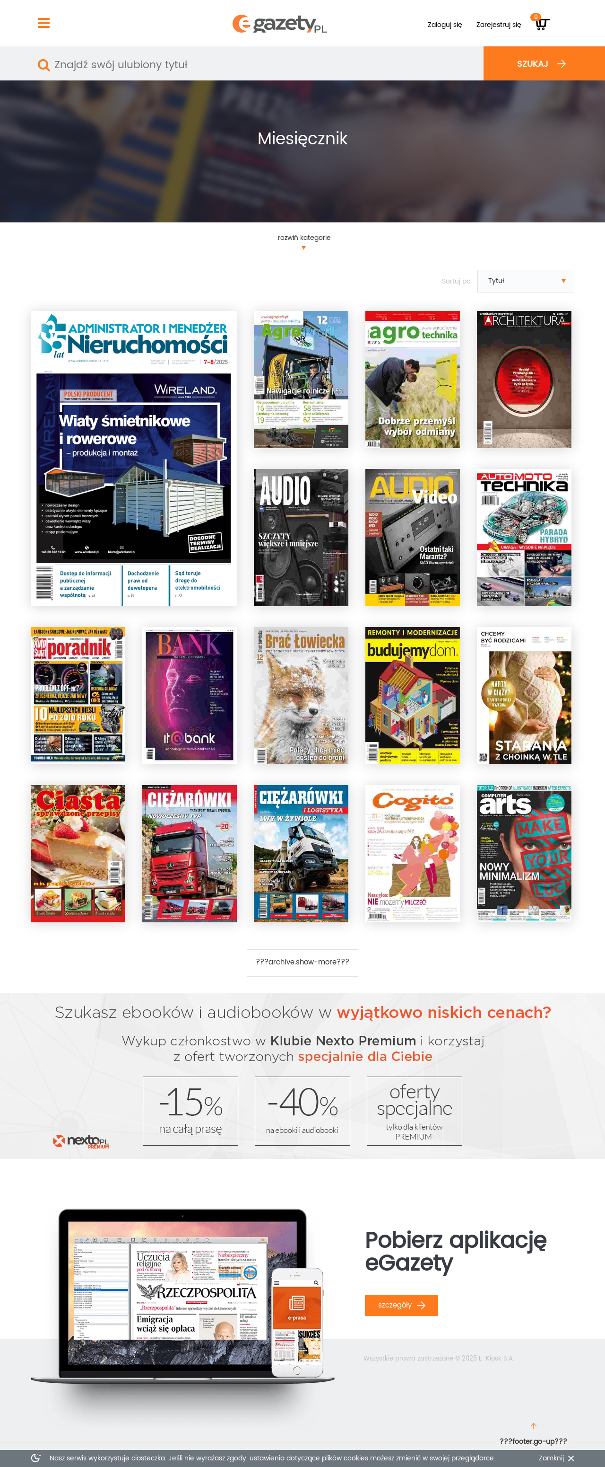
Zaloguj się (445, 24)
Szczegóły (401, 1305)
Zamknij (551, 1458)
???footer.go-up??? (533, 1441)
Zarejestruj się (498, 24)
